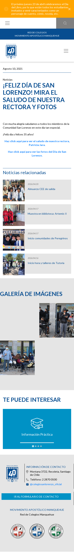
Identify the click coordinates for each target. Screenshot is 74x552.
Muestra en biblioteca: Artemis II (47, 213)
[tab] (33, 446)
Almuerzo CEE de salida (41, 189)
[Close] (69, 9)
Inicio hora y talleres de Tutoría (46, 263)
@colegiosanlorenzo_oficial (46, 484)
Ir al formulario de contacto (36, 496)
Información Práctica (37, 434)
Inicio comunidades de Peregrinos (48, 238)
